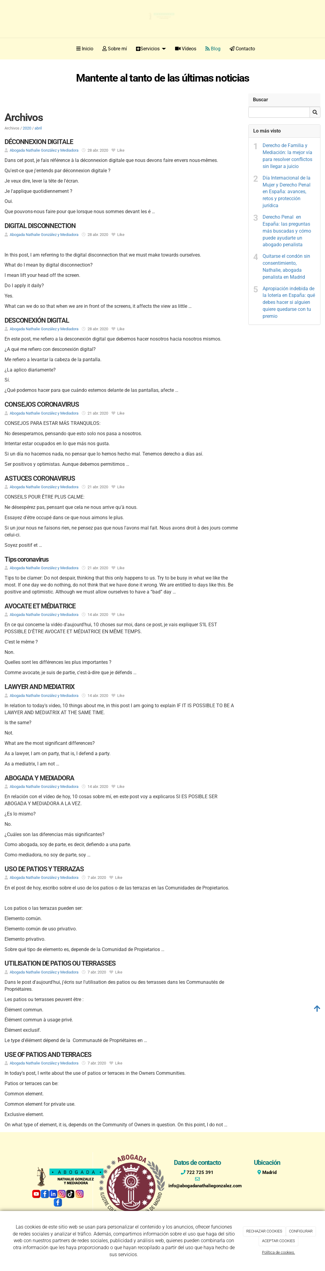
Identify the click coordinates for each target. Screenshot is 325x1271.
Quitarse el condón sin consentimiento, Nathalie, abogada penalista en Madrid (286, 266)
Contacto (242, 49)
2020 (27, 128)
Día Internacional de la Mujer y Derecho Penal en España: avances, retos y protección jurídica (286, 191)
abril (38, 128)
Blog (213, 49)
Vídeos (185, 49)
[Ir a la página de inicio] (23, 48)
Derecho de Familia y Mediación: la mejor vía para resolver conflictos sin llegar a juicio (287, 156)
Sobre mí (114, 49)
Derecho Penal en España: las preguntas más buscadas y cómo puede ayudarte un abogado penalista (287, 230)
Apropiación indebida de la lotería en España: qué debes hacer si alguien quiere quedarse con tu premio (289, 302)
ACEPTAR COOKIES (278, 1241)
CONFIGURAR (301, 1231)
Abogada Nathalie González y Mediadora (44, 150)
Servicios (151, 49)
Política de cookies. (278, 1252)
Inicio (84, 49)
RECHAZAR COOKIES (264, 1231)
